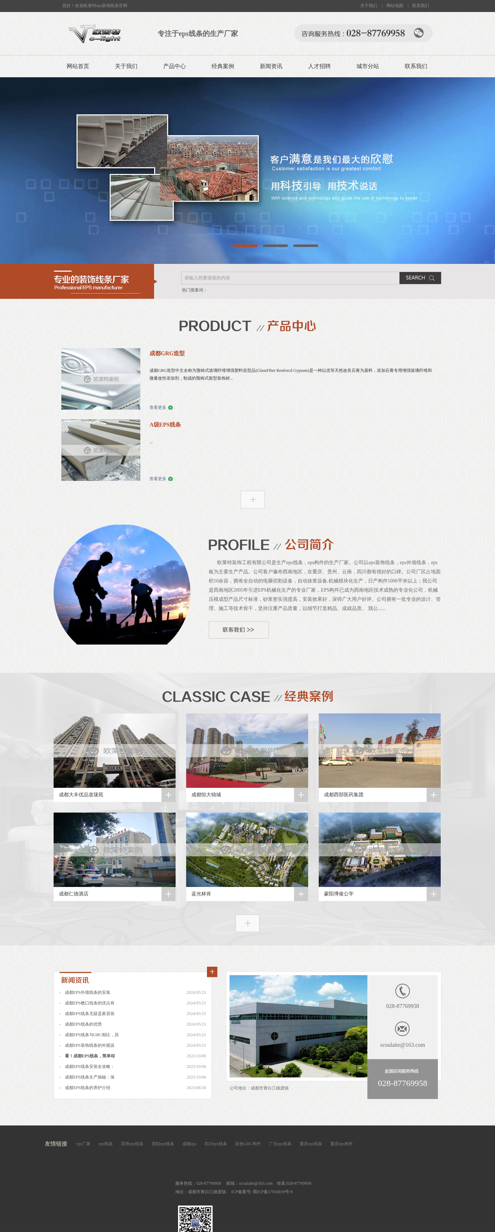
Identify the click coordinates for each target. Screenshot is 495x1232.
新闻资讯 (271, 66)
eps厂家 (84, 1143)
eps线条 (106, 1143)
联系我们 (420, 5)
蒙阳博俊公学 (339, 893)
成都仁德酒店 (73, 893)
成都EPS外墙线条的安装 (87, 992)
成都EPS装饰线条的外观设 (90, 1045)
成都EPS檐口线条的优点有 (90, 1003)
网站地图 (394, 5)
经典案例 (223, 66)
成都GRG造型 (167, 353)
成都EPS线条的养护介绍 (87, 1087)
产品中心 (174, 66)
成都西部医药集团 (343, 794)
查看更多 (157, 407)
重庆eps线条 (311, 1143)
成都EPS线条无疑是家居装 (90, 1013)
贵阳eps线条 (163, 1143)
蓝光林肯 (201, 893)
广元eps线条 (280, 1143)
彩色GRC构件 (248, 1143)
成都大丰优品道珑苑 (81, 794)
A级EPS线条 (165, 425)
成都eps (189, 1143)
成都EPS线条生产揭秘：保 (90, 1077)
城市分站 (367, 66)
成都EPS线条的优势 (83, 1024)
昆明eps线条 (132, 1143)
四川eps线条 (215, 1143)
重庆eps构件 (341, 1143)
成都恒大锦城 (206, 794)
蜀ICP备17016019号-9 (272, 1191)
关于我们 (368, 5)
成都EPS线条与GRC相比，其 (92, 1034)
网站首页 (78, 66)
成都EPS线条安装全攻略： (90, 1066)
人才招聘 (319, 66)
